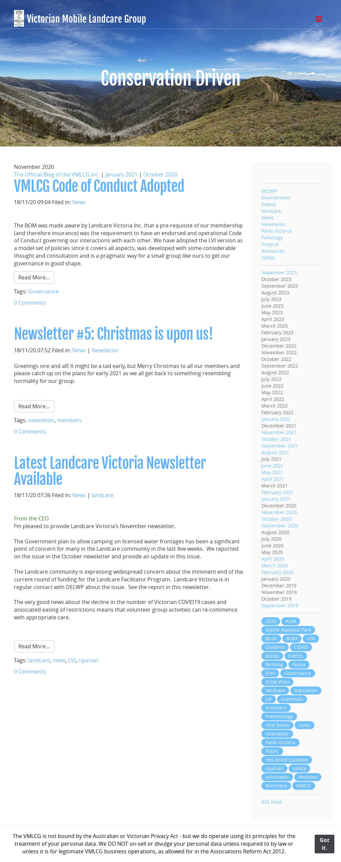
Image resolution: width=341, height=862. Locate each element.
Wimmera (276, 785)
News (79, 202)
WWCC (303, 785)
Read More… (34, 277)
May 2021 (272, 472)
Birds (271, 638)
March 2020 (274, 565)
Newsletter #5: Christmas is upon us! (113, 334)
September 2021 (279, 445)
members (69, 420)
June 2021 (272, 465)
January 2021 (121, 174)
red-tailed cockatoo (286, 759)
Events (268, 204)
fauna (298, 664)
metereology (279, 716)
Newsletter (105, 350)
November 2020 (279, 512)
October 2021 (276, 439)
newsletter (41, 420)
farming (274, 664)
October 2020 (160, 174)
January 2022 (275, 419)
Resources (272, 251)
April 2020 (272, 559)
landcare (103, 495)
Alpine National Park (288, 630)
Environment (275, 197)
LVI (72, 660)
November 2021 (279, 432)
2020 (270, 621)
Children (275, 647)
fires (270, 673)
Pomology (272, 237)
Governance (43, 291)
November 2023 (279, 272)
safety (299, 768)
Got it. (324, 843)
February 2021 (277, 492)
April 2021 (272, 479)
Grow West (277, 682)
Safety (268, 257)
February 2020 (277, 572)
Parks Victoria (276, 231)
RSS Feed (271, 802)
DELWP (269, 191)
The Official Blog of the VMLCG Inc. (57, 174)
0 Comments (30, 302)
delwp (272, 656)
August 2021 (275, 452)
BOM (291, 638)
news (59, 660)
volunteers (277, 777)
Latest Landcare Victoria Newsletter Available (110, 471)
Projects (270, 244)
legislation (305, 690)
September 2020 (279, 525)
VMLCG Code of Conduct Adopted (99, 186)
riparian (88, 660)
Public (272, 751)
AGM (290, 621)
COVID (301, 647)
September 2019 (279, 605)
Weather (307, 777)
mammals (292, 699)
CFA (311, 638)
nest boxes (277, 725)
